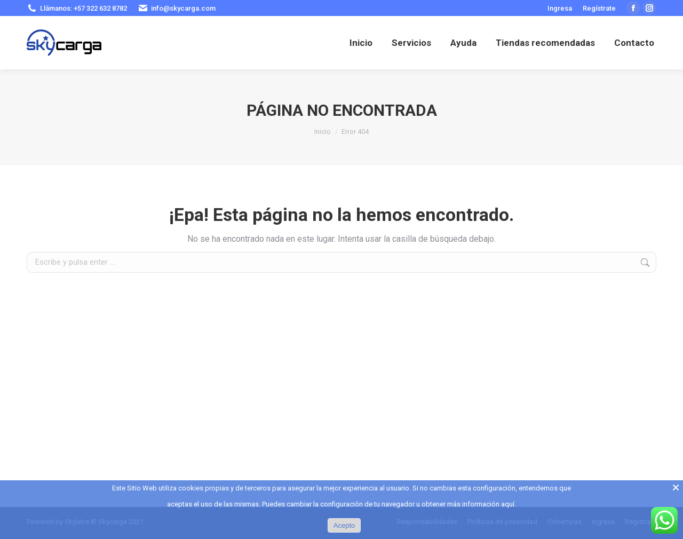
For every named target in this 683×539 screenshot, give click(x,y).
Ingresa (559, 8)
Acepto (344, 525)
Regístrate (599, 8)
